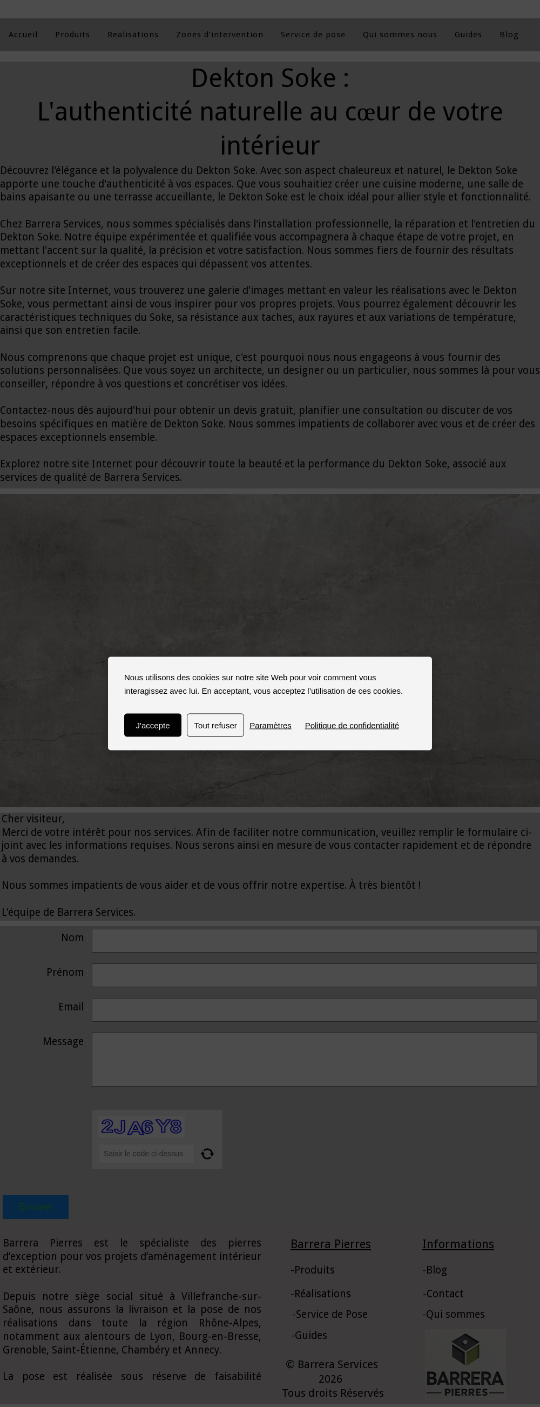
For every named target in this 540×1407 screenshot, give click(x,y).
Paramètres (270, 725)
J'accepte (153, 725)
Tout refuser (215, 725)
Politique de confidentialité (352, 725)
